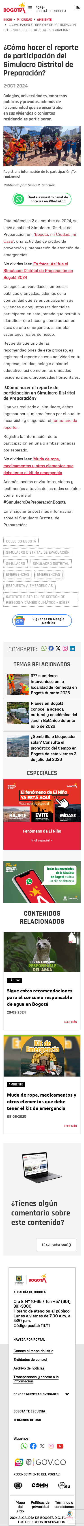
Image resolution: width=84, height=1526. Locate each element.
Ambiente (44, 19)
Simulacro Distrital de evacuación (37, 552)
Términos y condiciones (64, 1504)
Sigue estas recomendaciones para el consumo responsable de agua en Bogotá (39, 997)
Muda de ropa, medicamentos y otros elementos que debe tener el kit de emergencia (38, 465)
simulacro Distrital (51, 563)
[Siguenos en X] (42, 1446)
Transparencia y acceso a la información (36, 1379)
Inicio (7, 19)
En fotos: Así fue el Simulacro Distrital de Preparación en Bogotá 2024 (38, 270)
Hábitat (15, 980)
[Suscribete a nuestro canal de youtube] (60, 1446)
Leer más (70, 1022)
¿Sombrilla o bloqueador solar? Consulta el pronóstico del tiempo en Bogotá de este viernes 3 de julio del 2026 (54, 748)
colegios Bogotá (21, 541)
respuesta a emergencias (29, 585)
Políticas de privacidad (40, 1504)
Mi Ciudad (24, 19)
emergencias (17, 574)
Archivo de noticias (28, 1368)
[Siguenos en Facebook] (24, 1446)
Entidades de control (30, 1359)
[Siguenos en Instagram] (51, 1446)
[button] (44, 649)
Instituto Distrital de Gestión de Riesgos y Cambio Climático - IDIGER (38, 599)
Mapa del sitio (20, 1506)
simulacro (15, 563)
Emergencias (48, 574)
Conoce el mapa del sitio (33, 1351)
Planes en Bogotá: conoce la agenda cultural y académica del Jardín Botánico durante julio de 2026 (54, 715)
